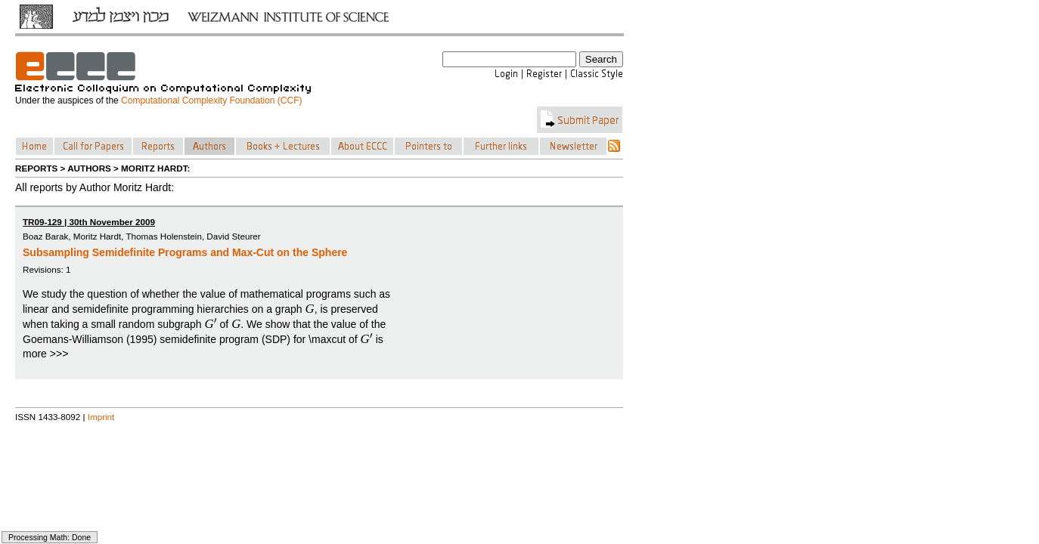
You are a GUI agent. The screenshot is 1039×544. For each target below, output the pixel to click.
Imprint (101, 417)
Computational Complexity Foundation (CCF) (211, 100)
